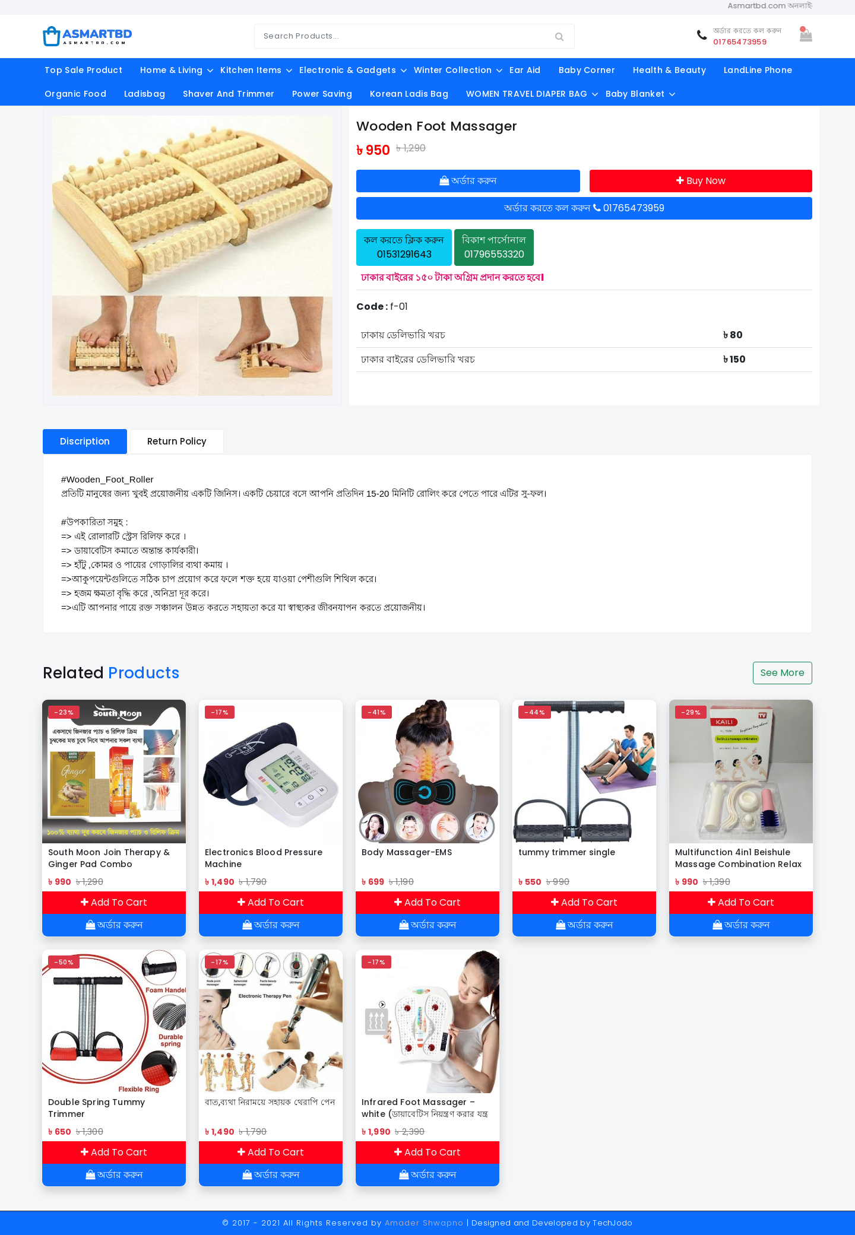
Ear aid (524, 70)
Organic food (75, 94)
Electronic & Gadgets (347, 70)
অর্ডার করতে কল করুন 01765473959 (584, 208)
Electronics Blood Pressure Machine (263, 858)
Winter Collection (453, 70)
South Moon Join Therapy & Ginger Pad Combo (109, 858)
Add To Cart (114, 902)
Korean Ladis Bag (409, 94)
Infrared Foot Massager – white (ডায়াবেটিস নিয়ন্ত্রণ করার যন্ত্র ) (425, 1108)
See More (783, 673)
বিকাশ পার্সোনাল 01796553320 (494, 247)
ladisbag (145, 94)
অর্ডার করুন (468, 181)
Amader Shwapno (424, 1222)
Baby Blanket (635, 94)
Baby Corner (587, 70)
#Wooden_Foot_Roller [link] (107, 479)
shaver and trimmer (228, 94)
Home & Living (171, 70)
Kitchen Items (250, 70)
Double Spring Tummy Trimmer (96, 1108)
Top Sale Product (83, 70)
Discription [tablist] (85, 441)
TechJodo (613, 1222)
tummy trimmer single (566, 852)
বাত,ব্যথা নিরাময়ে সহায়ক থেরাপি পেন (270, 1102)
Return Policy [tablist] (177, 441)
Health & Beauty (669, 70)
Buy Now (701, 181)
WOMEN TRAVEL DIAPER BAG (526, 94)
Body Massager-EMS (407, 852)
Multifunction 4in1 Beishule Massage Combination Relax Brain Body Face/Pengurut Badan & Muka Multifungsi (738, 858)
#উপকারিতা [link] (83, 522)
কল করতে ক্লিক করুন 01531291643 (404, 247)
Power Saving (322, 94)
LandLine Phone (758, 70)
